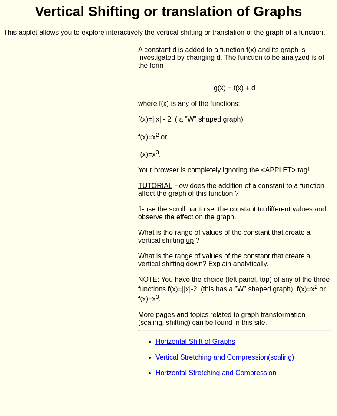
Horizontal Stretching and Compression (215, 372)
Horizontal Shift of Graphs (195, 341)
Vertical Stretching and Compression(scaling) (224, 357)
